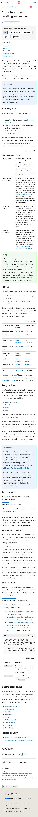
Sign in (34, 2)
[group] (19, 645)
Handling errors (7, 46)
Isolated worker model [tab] (8, 600)
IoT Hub (7, 717)
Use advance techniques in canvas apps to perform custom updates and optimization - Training (17, 774)
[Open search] (30, 2)
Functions (15, 7)
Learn (3, 7)
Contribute (7, 806)
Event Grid (8, 712)
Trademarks (7, 811)
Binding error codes (9, 53)
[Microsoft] (19, 2)
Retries (5, 48)
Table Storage (9, 728)
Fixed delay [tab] (5, 504)
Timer (7, 410)
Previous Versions (19, 803)
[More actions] (34, 6)
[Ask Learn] (31, 6)
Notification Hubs (11, 720)
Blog (27, 803)
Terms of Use (26, 808)
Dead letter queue (28, 360)
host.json (27, 335)
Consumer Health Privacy (11, 808)
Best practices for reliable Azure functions (19, 740)
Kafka (7, 408)
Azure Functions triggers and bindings (18, 737)
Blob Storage (9, 709)
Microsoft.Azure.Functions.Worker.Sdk (19, 612)
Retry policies (7, 51)
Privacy (15, 806)
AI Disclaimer (8, 803)
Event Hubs (9, 405)
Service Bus (9, 725)
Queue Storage (10, 722)
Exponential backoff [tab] (15, 504)
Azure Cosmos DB (11, 402)
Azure (8, 7)
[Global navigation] (2, 2)
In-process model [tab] (22, 600)
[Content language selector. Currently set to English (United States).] (12, 793)
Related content (7, 56)
